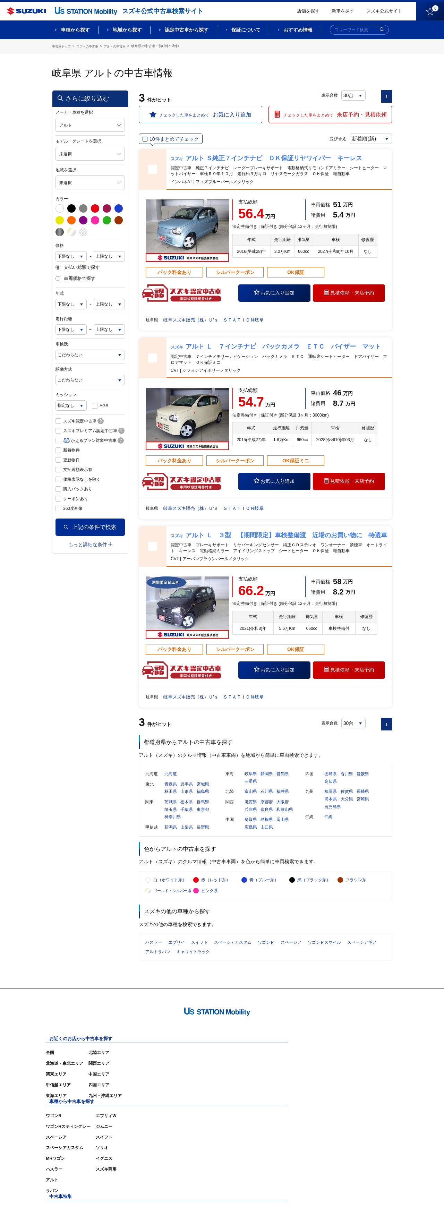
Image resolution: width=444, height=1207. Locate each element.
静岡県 (267, 779)
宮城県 (203, 790)
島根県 (267, 825)
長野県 (203, 833)
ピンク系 (209, 903)
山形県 (186, 797)
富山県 (251, 797)
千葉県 (186, 815)
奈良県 (267, 815)
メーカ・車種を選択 (74, 111)
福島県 (203, 797)
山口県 (267, 833)
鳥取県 (251, 825)
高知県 (330, 787)
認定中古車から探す (186, 30)
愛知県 (282, 779)
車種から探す (75, 30)
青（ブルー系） (264, 892)
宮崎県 (363, 805)
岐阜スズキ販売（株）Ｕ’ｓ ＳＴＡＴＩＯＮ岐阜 (217, 319)
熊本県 (330, 805)
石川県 (267, 797)
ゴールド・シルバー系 (172, 903)
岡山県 (282, 825)
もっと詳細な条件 (90, 543)
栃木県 (186, 807)
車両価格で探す (75, 277)
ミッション (66, 394)
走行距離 (64, 318)
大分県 (347, 805)
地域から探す (127, 30)
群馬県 (203, 807)
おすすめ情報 (298, 30)
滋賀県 (251, 807)
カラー (62, 198)
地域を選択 (66, 169)
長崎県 (363, 797)
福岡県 (330, 797)
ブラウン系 (355, 892)
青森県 (170, 790)
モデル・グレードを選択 (78, 140)
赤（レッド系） (215, 892)
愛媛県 (363, 779)
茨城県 (170, 807)
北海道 (170, 779)
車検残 (62, 343)
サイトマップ (274, 1191)
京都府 (267, 807)
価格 (60, 244)
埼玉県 (170, 815)
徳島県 (330, 779)
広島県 (251, 833)
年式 (60, 292)
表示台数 (330, 94)
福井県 (282, 797)
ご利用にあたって (312, 1191)
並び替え (331, 137)
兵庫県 (251, 815)
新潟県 (170, 833)
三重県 (251, 787)
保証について (246, 30)
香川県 (347, 779)
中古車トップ (62, 46)
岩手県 (186, 790)
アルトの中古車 (120, 46)
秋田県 (170, 797)
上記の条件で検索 (90, 526)
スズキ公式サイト (384, 11)
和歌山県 (284, 815)
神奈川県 (172, 822)
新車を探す (343, 11)
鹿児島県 (332, 812)
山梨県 (186, 833)
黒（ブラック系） (314, 892)
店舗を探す (308, 11)
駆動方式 (64, 368)
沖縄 (328, 822)
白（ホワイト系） (170, 892)
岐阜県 (251, 779)
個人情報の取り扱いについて (365, 1191)
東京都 (203, 815)
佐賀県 (347, 797)
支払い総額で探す (78, 266)
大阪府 (282, 807)
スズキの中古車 (90, 46)
